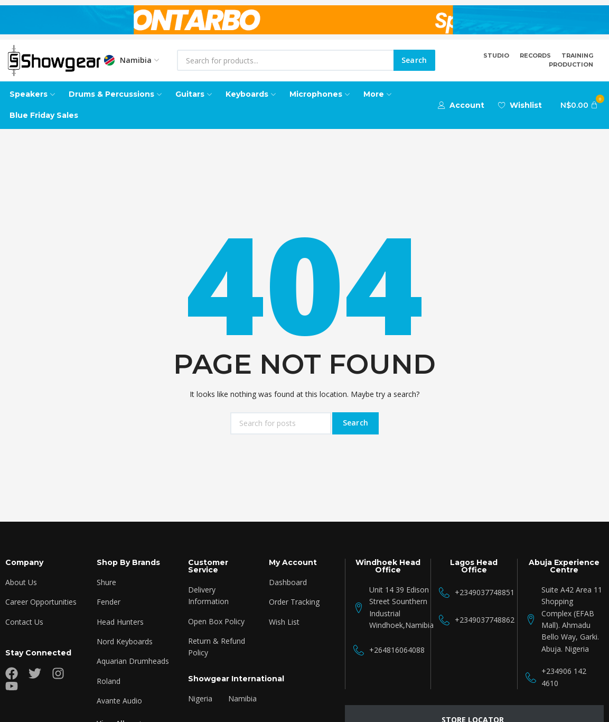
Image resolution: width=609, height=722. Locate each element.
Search (414, 60)
